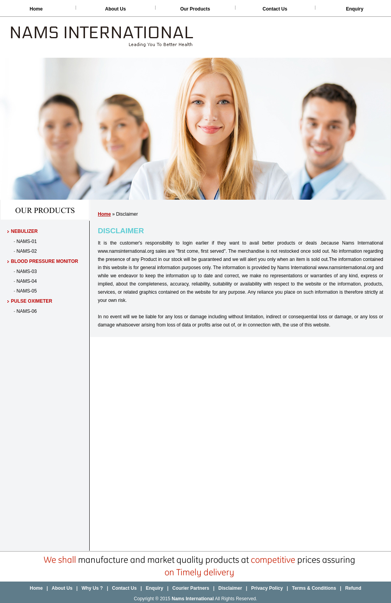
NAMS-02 (26, 251)
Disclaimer (230, 588)
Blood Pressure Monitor (44, 261)
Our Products (195, 9)
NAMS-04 (26, 281)
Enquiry (354, 9)
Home (36, 9)
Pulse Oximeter (31, 301)
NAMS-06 (26, 311)
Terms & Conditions (314, 588)
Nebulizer (24, 231)
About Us (115, 9)
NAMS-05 (26, 291)
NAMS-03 (26, 271)
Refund (353, 588)
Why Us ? (92, 588)
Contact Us (275, 9)
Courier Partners (190, 588)
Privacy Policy (267, 588)
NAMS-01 (26, 241)
